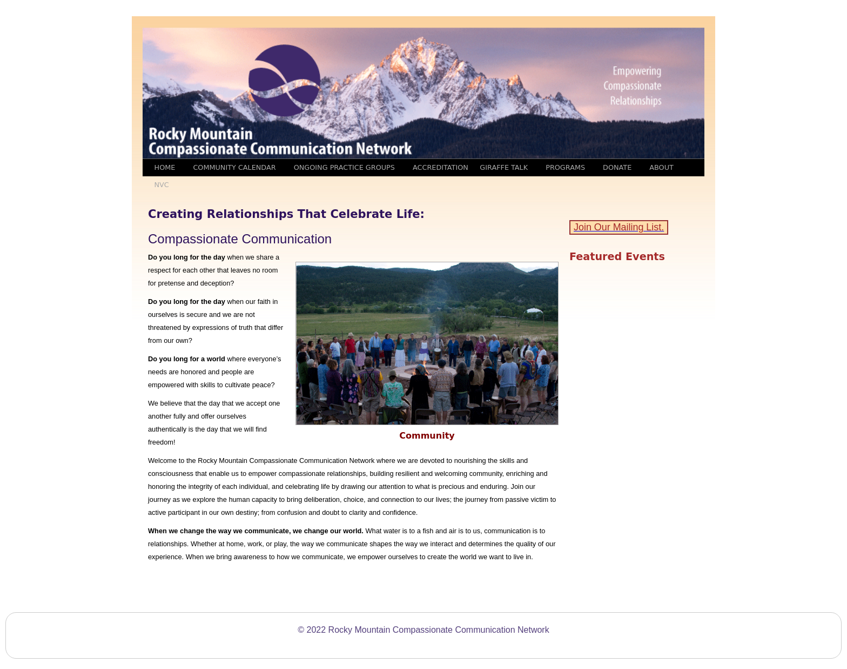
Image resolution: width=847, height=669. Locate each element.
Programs (565, 167)
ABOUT (661, 167)
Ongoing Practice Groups (344, 167)
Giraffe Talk (504, 167)
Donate (617, 167)
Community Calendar (234, 167)
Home (165, 167)
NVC (161, 185)
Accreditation (440, 167)
